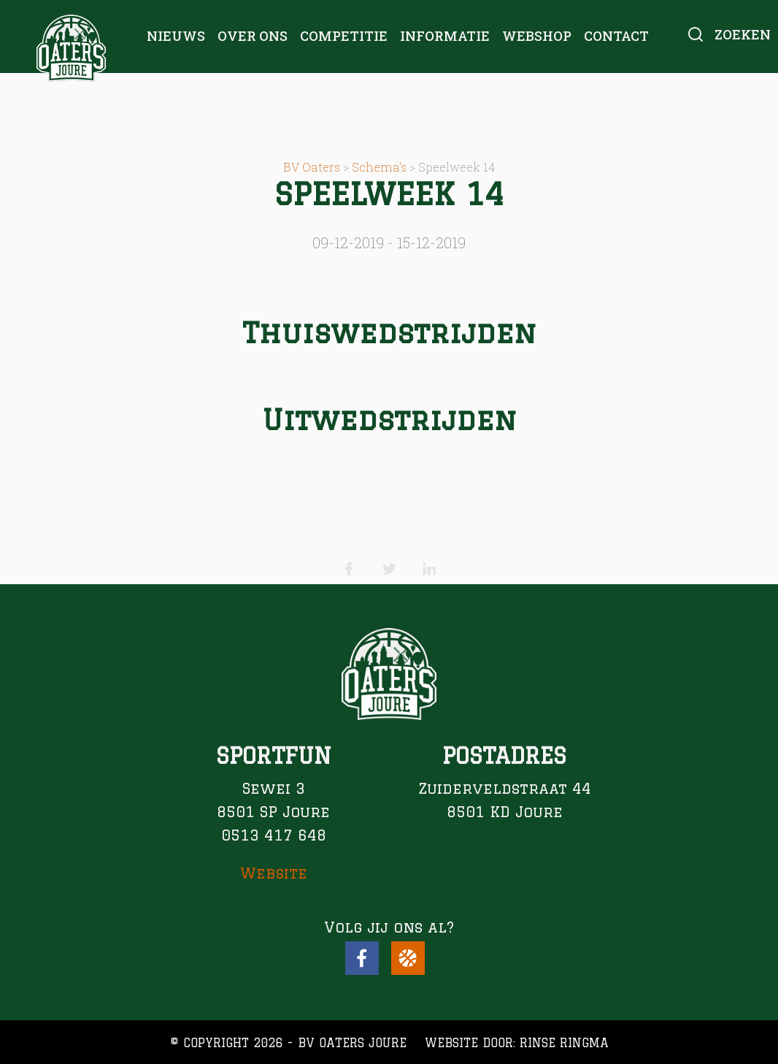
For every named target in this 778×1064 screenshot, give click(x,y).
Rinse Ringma (564, 1042)
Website (273, 873)
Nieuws (176, 36)
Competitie (344, 36)
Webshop (536, 36)
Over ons (252, 36)
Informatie (445, 36)
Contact (616, 36)
